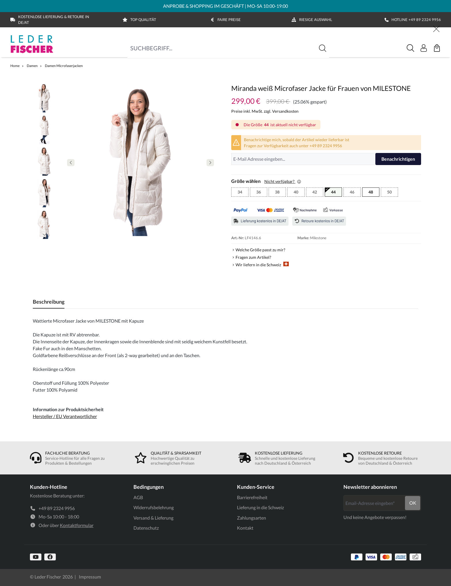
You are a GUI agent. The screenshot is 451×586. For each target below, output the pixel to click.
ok (412, 502)
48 (370, 191)
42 (317, 192)
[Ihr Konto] (423, 48)
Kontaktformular (76, 525)
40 (299, 192)
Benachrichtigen (398, 159)
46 (355, 192)
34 (243, 192)
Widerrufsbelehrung (153, 507)
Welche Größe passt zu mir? (260, 249)
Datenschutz (146, 528)
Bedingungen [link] (148, 487)
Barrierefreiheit (252, 497)
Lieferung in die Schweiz (260, 507)
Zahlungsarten (251, 517)
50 (392, 192)
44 (336, 192)
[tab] (48, 302)
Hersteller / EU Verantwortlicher (65, 416)
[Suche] (410, 48)
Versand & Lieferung (153, 517)
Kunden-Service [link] (255, 487)
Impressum (90, 576)
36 (261, 192)
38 (280, 192)
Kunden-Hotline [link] (48, 487)
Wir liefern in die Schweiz (262, 264)
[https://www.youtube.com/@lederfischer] (35, 557)
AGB (138, 497)
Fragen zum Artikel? (253, 257)
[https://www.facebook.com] (50, 557)
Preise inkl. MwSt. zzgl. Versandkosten (265, 111)
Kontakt (245, 528)
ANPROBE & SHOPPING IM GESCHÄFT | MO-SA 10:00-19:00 (225, 6)
